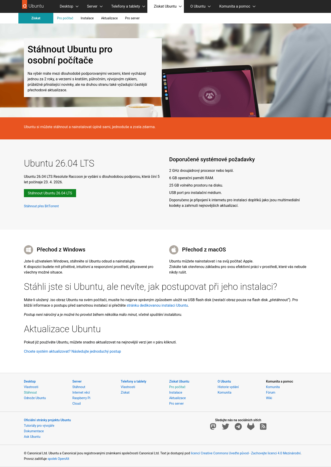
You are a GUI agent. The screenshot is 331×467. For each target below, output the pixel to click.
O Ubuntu (197, 6)
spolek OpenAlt (58, 459)
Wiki (269, 398)
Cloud (76, 403)
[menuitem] (67, 6)
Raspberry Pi (81, 398)
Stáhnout (30, 392)
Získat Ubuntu (165, 6)
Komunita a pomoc (234, 6)
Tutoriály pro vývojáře (39, 425)
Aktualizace (109, 18)
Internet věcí (81, 392)
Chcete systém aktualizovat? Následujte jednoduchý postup (72, 351)
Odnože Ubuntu (35, 398)
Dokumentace (34, 431)
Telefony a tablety (125, 6)
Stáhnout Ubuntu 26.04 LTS (50, 193)
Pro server (132, 18)
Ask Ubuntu (32, 436)
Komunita (224, 392)
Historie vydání (228, 387)
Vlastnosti (31, 387)
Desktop (66, 6)
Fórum (270, 392)
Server (92, 6)
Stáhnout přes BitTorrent (41, 206)
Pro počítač (65, 18)
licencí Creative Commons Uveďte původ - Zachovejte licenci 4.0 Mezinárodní (246, 453)
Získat (35, 18)
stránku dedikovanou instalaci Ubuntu (157, 305)
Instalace (87, 18)
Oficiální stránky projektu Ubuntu (47, 420)
